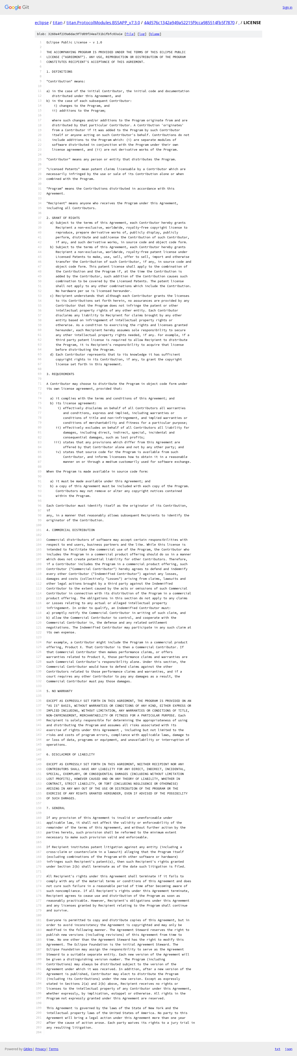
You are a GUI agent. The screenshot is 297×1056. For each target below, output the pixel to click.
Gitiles (27, 1049)
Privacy (40, 1049)
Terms (53, 1049)
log (142, 34)
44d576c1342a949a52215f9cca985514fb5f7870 (189, 22)
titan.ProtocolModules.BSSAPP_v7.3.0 (103, 22)
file (130, 34)
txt (277, 1049)
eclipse (42, 22)
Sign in (287, 7)
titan (57, 22)
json (288, 1049)
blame (155, 34)
